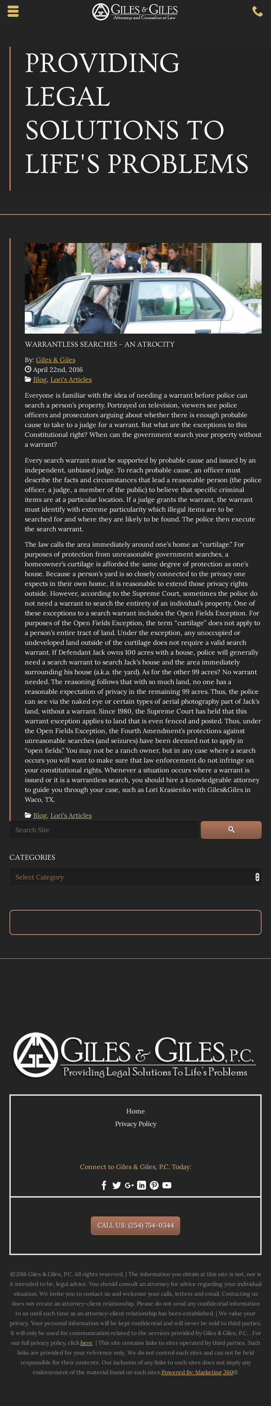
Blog (40, 379)
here (87, 1342)
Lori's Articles (71, 379)
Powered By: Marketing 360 (197, 1372)
